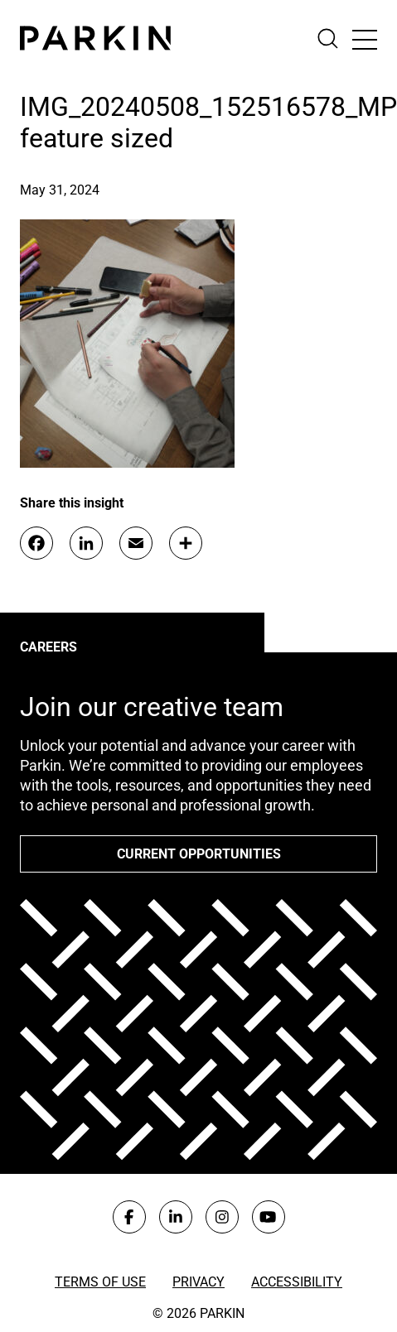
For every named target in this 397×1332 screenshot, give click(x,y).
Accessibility (296, 1282)
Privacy (198, 1282)
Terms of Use (100, 1282)
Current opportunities (199, 854)
